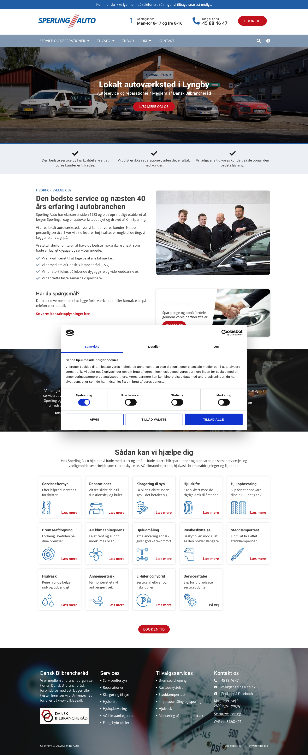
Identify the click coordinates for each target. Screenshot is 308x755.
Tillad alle (213, 419)
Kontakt (166, 41)
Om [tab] (216, 346)
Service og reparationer (64, 41)
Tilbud (128, 41)
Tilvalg (105, 41)
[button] (258, 40)
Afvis (94, 419)
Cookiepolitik (233, 746)
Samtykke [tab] (92, 346)
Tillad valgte (153, 419)
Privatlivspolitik (258, 746)
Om (146, 41)
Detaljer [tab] (154, 346)
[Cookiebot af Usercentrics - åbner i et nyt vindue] (224, 333)
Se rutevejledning (227, 714)
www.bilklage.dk (70, 700)
